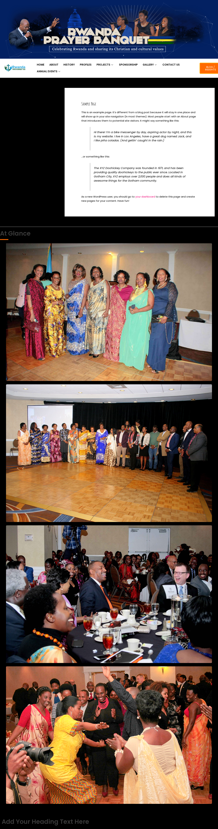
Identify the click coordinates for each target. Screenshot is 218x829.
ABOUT (53, 64)
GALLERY (150, 64)
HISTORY (69, 64)
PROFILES (86, 64)
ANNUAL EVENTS (49, 71)
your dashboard (145, 196)
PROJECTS (105, 64)
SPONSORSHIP (128, 64)
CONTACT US (171, 64)
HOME (40, 64)
